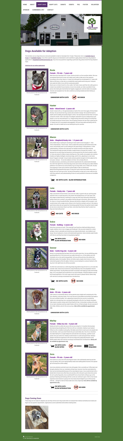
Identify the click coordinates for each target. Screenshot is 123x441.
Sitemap (30, 436)
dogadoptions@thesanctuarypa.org (42, 59)
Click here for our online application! (35, 65)
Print (25, 436)
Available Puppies (36, 58)
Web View (97, 436)
